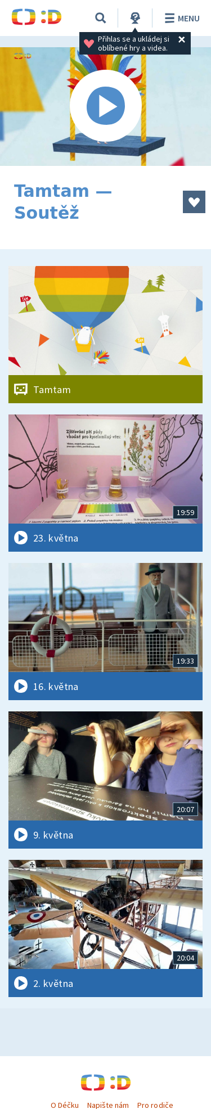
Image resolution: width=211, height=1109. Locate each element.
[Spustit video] (105, 106)
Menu (180, 18)
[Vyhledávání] (101, 18)
